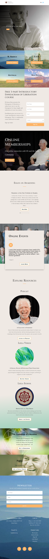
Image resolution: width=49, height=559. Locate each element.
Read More (24, 209)
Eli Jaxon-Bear (15, 196)
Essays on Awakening (29, 196)
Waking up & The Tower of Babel (24, 193)
